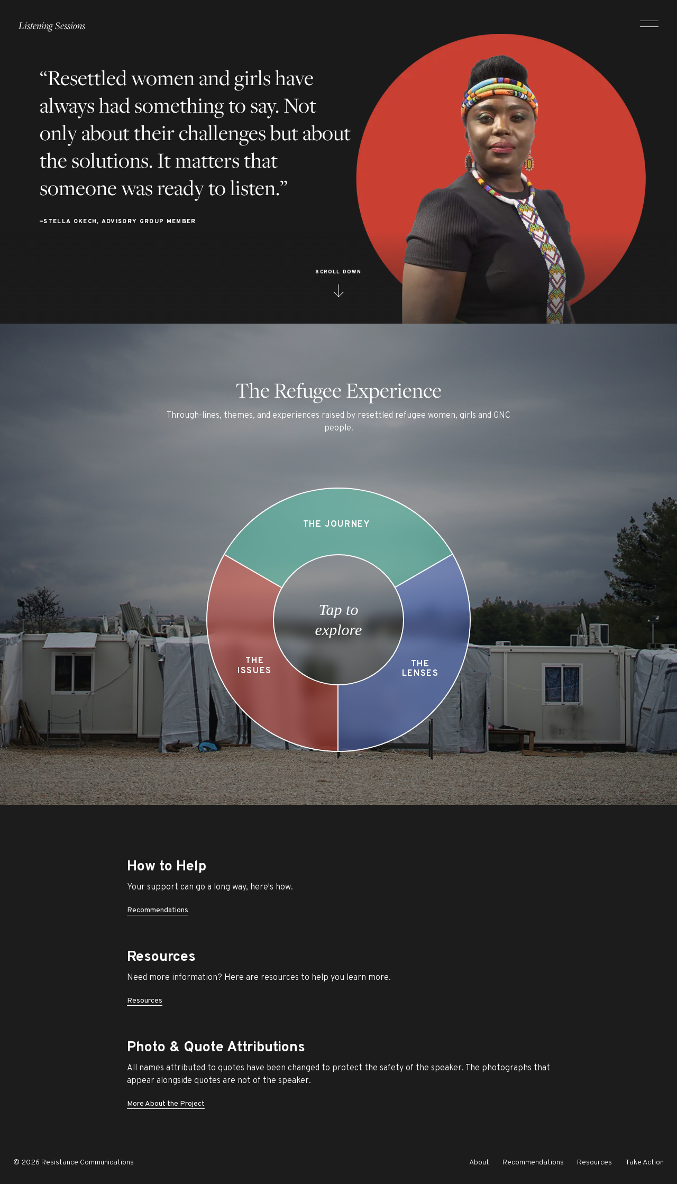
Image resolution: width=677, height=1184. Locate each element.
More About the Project (166, 1103)
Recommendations (157, 910)
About (479, 1162)
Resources (144, 1000)
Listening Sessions (52, 21)
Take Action (644, 1162)
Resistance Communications (87, 1162)
